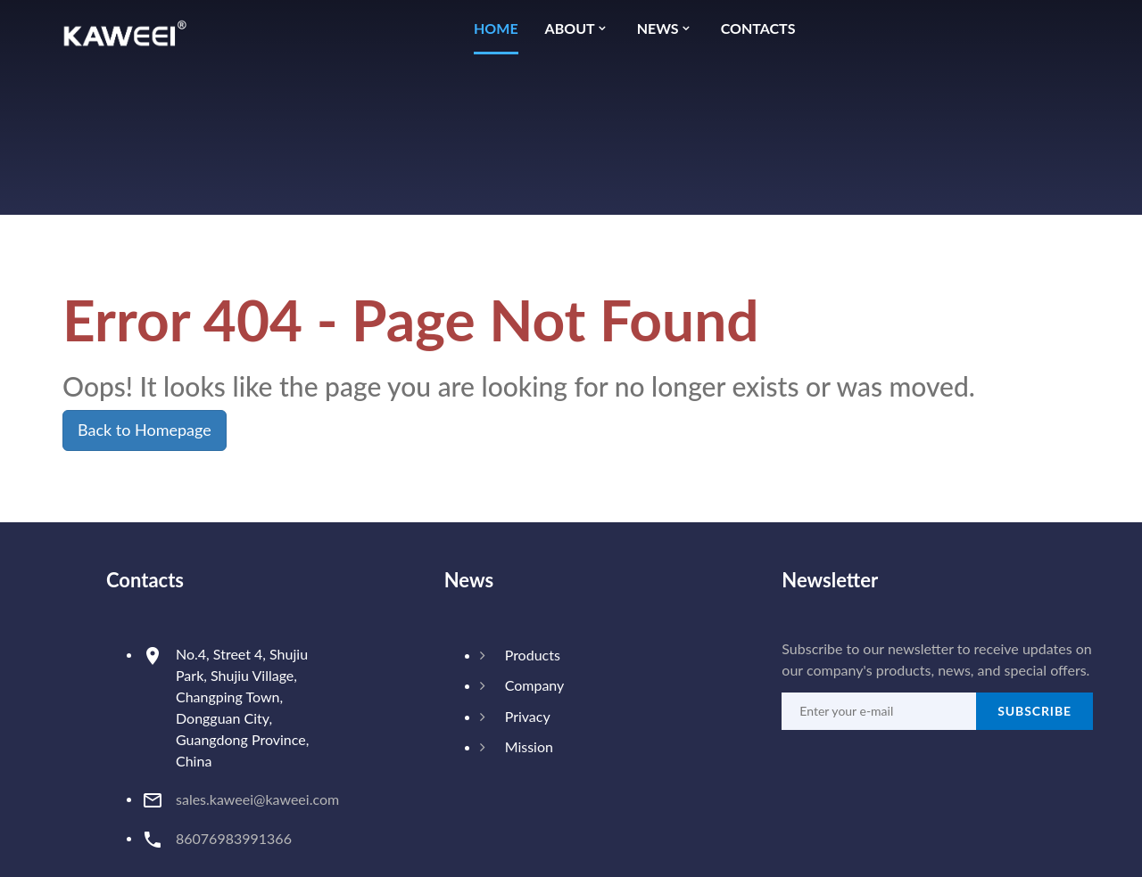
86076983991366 (234, 838)
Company (535, 684)
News (658, 28)
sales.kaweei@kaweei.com (257, 799)
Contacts (758, 28)
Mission (529, 746)
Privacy (527, 716)
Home (496, 28)
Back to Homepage (144, 429)
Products (532, 654)
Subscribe (1034, 710)
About (570, 28)
